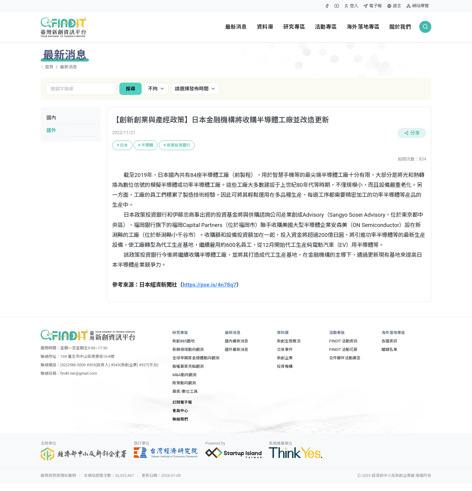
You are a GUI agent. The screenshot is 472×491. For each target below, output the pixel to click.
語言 (394, 5)
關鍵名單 (389, 349)
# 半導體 (145, 145)
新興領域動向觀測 (188, 349)
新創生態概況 (289, 341)
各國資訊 (389, 341)
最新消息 (236, 27)
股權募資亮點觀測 (188, 366)
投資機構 (285, 366)
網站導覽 (417, 5)
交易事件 (285, 349)
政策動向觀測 (184, 383)
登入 (351, 7)
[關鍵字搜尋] (81, 89)
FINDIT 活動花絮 (343, 349)
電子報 (372, 5)
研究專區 (294, 27)
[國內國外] (156, 89)
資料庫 (265, 27)
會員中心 (180, 410)
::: (320, 3)
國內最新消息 (236, 341)
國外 (51, 130)
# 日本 (122, 145)
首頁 (49, 67)
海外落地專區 (363, 27)
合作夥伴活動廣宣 (344, 358)
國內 (51, 118)
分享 (412, 133)
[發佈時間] (195, 89)
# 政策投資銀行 (176, 145)
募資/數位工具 (184, 391)
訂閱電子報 (182, 402)
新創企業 (285, 358)
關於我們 (400, 27)
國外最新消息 (236, 349)
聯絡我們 (180, 419)
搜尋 (130, 89)
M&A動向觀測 (184, 375)
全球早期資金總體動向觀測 (195, 358)
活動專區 (326, 27)
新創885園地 (183, 341)
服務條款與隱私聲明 (58, 475)
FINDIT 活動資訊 (343, 341)
